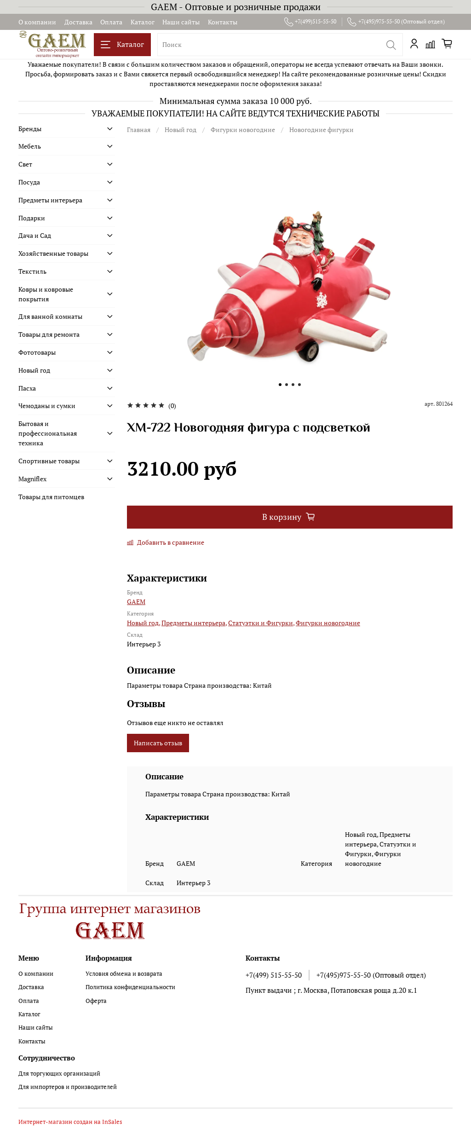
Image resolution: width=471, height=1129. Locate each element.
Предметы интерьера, (194, 622)
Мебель (29, 146)
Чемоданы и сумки (46, 405)
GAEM (136, 601)
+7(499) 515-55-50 (274, 974)
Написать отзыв (158, 742)
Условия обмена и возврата (124, 974)
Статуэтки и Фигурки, (261, 622)
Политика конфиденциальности (130, 987)
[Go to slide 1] (280, 384)
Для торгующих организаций (59, 1073)
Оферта (96, 1001)
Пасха (27, 388)
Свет (25, 164)
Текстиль (32, 271)
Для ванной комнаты (50, 316)
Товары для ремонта (49, 334)
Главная (138, 129)
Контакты (222, 21)
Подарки (31, 217)
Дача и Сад (34, 235)
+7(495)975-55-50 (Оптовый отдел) (396, 21)
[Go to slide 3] (293, 384)
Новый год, (143, 622)
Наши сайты (181, 21)
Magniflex (32, 478)
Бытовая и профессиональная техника (47, 433)
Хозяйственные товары (53, 253)
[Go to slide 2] (286, 384)
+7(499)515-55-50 (310, 21)
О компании (37, 21)
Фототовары (37, 352)
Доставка (78, 21)
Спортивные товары (49, 460)
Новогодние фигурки (321, 129)
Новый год (180, 129)
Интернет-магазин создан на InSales (70, 1122)
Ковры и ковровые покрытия (45, 294)
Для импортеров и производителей (67, 1087)
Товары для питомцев (51, 496)
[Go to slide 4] (299, 384)
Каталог (143, 21)
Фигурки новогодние (243, 129)
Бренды (29, 128)
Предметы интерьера (50, 200)
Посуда (29, 182)
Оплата (111, 21)
